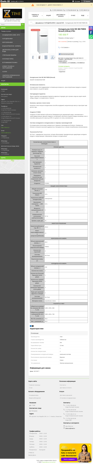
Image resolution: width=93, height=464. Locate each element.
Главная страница (34, 385)
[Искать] (23, 24)
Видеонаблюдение (35, 398)
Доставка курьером (66, 395)
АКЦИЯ (3, 81)
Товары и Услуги (35, 15)
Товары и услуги (6, 31)
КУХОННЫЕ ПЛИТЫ (7, 59)
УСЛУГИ (4, 71)
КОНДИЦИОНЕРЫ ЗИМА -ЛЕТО (11, 35)
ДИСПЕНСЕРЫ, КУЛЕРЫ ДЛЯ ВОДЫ (10, 50)
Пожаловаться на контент (49, 462)
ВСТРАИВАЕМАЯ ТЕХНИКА (9, 62)
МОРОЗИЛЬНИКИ (7, 42)
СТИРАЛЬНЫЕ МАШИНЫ (9, 55)
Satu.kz (54, 460)
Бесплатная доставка (67, 54)
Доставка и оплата (60, 15)
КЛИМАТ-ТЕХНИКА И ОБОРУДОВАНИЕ (8, 67)
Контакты (63, 385)
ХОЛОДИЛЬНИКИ (7, 38)
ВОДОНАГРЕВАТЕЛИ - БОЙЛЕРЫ (11, 46)
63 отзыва (77, 1)
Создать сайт (14, 1)
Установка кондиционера (68, 398)
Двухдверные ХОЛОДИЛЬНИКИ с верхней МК (50, 23)
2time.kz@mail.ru (6, 133)
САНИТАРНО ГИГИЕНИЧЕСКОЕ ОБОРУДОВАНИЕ (11, 76)
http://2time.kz (5, 127)
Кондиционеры (33, 395)
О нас (73, 15)
